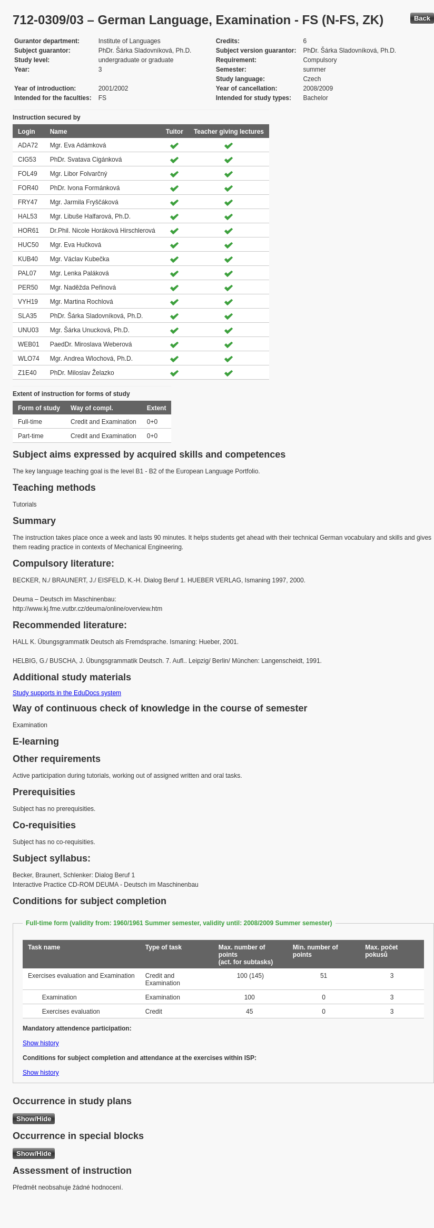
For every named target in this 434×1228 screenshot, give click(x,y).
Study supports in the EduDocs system (67, 693)
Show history (41, 1043)
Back (422, 18)
